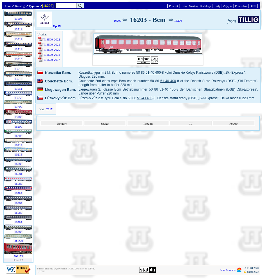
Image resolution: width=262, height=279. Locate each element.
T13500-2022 (51, 39)
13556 (18, 98)
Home (7, 6)
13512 (18, 39)
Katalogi (206, 6)
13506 (18, 18)
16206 (18, 136)
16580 (18, 164)
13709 (18, 117)
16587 (18, 222)
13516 (18, 69)
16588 (18, 232)
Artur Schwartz (228, 270)
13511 (18, 29)
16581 (18, 174)
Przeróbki (241, 6)
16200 (18, 126)
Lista (184, 6)
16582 (18, 183)
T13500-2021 (51, 44)
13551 (18, 88)
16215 (18, 154)
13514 (18, 49)
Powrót (173, 6)
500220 (18, 240)
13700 (18, 106)
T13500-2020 (51, 49)
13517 (18, 78)
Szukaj (193, 6)
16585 (18, 212)
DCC (253, 6)
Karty (217, 6)
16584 (18, 203)
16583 (18, 193)
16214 (18, 145)
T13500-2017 (51, 59)
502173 (18, 256)
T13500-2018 (51, 54)
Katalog (20, 6)
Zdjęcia (227, 6)
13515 (18, 59)
